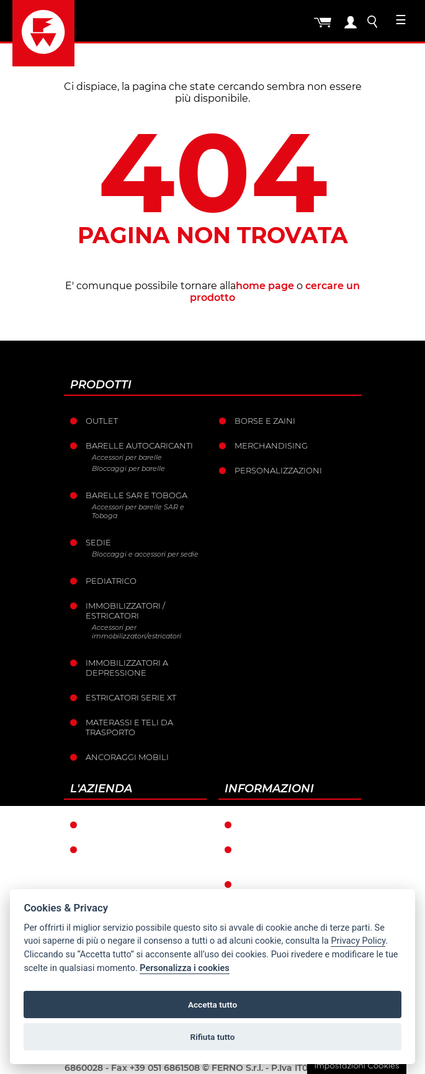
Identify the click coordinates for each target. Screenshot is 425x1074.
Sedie (98, 542)
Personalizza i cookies (184, 968)
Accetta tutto (212, 1004)
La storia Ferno (122, 849)
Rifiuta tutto (212, 1037)
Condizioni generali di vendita (294, 854)
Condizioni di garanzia (294, 825)
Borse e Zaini (265, 421)
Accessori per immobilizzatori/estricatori (136, 631)
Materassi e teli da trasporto (129, 727)
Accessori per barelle (127, 457)
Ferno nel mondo (128, 825)
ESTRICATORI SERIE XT (131, 697)
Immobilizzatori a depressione (127, 668)
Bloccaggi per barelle (128, 468)
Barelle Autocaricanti (139, 445)
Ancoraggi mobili (127, 757)
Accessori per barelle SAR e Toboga (138, 511)
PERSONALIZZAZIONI (278, 470)
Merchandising (271, 445)
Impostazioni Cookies (356, 1065)
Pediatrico (111, 581)
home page (265, 286)
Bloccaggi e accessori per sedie (145, 554)
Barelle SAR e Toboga (136, 495)
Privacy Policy (358, 941)
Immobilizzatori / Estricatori (125, 610)
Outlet (102, 421)
